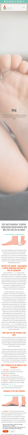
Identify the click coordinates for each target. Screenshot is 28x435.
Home (3, 113)
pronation (12, 324)
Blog (7, 113)
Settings (12, 431)
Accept (5, 431)
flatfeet (15, 273)
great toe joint (12, 384)
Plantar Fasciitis (7, 386)
